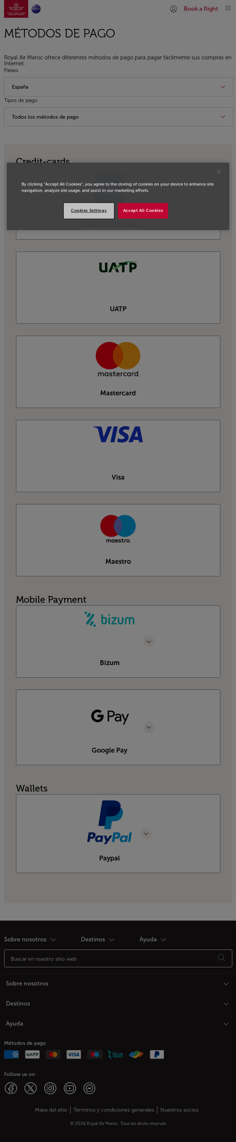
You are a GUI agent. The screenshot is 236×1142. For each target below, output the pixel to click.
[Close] (219, 171)
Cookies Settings (88, 210)
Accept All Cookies (143, 210)
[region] (118, 196)
